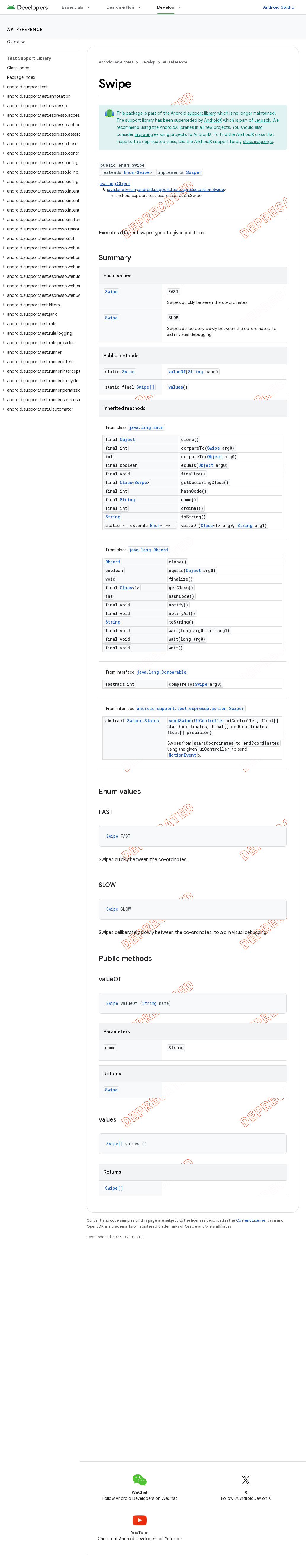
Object (127, 439)
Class (126, 482)
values (175, 387)
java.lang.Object (114, 183)
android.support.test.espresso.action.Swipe (181, 189)
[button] (38, 87)
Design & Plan (120, 7)
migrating (144, 134)
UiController (209, 720)
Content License (250, 1220)
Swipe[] (145, 387)
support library (201, 113)
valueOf (177, 371)
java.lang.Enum (121, 189)
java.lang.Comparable (161, 672)
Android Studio (278, 7)
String (195, 371)
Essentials (72, 7)
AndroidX (213, 120)
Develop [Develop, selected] (166, 7)
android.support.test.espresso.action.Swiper (190, 708)
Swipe (143, 172)
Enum (129, 172)
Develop (148, 62)
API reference (25, 29)
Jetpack (262, 120)
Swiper (194, 172)
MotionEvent (182, 755)
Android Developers (116, 62)
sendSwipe (180, 720)
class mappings (258, 141)
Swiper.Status (143, 720)
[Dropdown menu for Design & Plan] (142, 7)
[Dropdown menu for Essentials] (91, 7)
